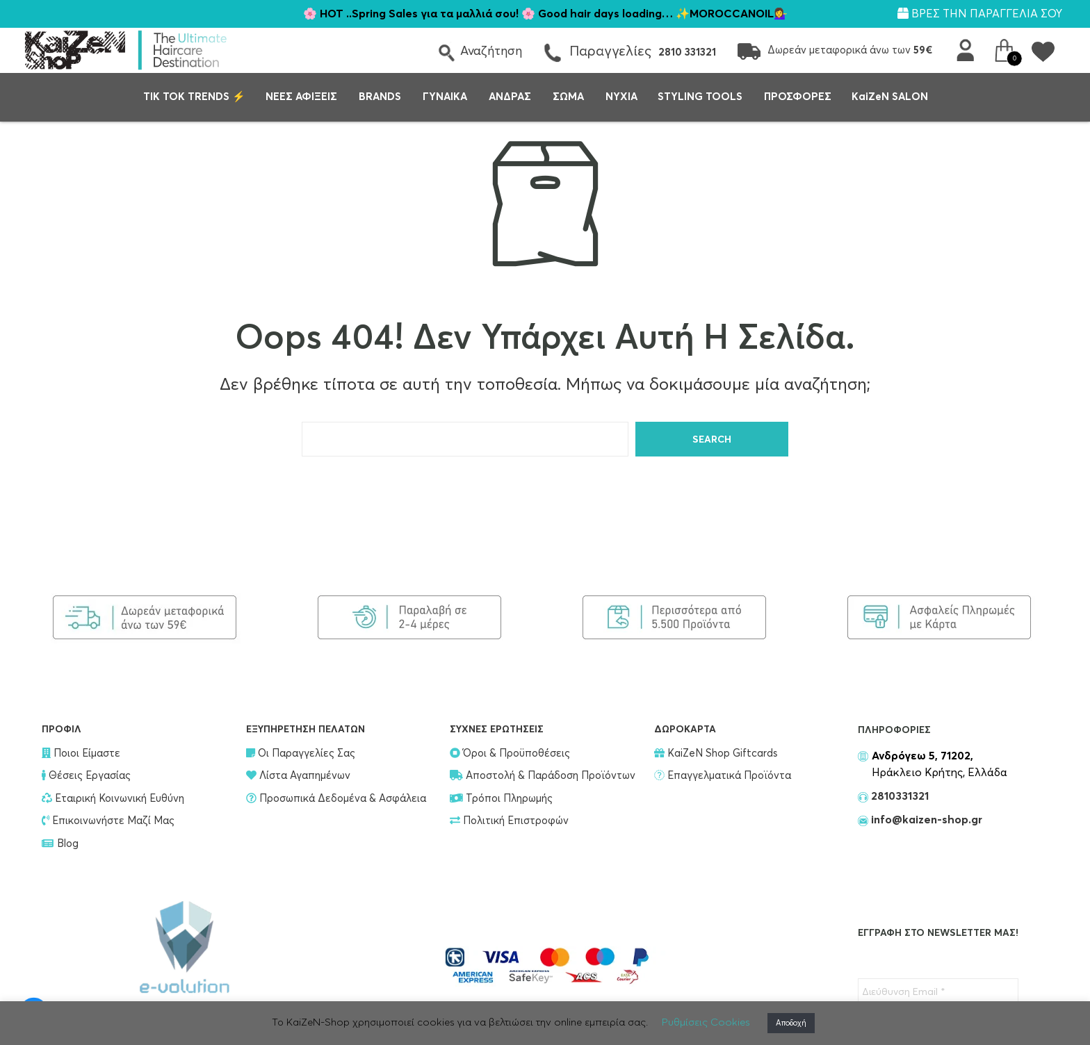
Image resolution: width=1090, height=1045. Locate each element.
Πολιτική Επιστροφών (509, 821)
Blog (60, 844)
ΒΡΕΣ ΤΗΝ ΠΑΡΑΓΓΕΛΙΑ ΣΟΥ (979, 13)
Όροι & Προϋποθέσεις (510, 753)
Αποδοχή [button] (791, 1023)
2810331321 (898, 796)
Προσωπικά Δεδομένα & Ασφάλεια (336, 798)
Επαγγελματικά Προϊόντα (722, 776)
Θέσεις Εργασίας (86, 776)
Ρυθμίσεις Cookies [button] (706, 1022)
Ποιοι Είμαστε (81, 753)
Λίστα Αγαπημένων (298, 776)
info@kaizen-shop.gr (925, 819)
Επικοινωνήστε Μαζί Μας (108, 821)
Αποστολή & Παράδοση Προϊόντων (542, 776)
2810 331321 (687, 52)
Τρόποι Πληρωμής (501, 798)
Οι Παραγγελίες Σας (300, 753)
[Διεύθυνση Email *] (938, 992)
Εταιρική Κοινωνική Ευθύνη (113, 798)
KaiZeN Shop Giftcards (715, 753)
